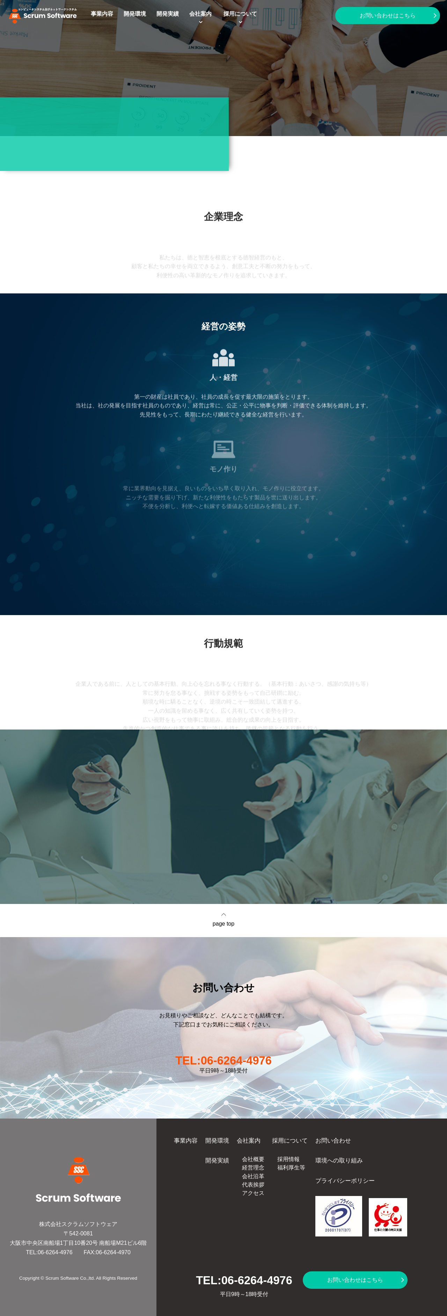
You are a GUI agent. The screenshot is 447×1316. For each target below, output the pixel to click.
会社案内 (200, 14)
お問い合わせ (333, 1140)
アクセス (253, 1193)
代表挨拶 (253, 1185)
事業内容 (102, 14)
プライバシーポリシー (345, 1180)
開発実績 (167, 14)
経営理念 (253, 1168)
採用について (240, 14)
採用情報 (288, 1159)
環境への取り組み (339, 1160)
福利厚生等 (291, 1168)
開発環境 (135, 14)
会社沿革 (253, 1176)
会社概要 (253, 1159)
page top (223, 924)
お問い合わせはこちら (388, 15)
